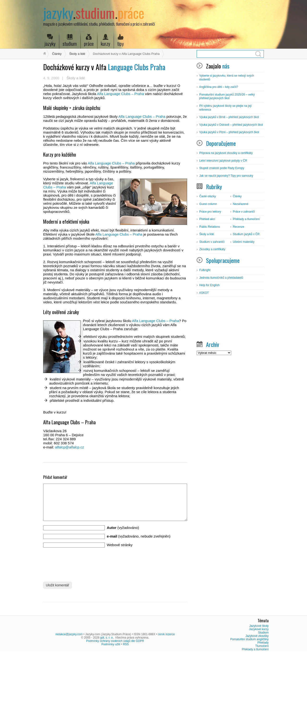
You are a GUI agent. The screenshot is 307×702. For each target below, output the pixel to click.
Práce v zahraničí (244, 211)
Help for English (209, 285)
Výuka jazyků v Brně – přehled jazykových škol (229, 117)
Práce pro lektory (210, 211)
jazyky (49, 40)
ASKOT (204, 292)
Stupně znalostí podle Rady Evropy (221, 168)
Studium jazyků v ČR (246, 234)
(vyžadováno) (123, 535)
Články (57, 54)
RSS (126, 691)
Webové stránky (119, 552)
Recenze (238, 226)
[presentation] (79, 570)
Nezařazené (240, 204)
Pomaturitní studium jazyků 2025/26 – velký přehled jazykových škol (227, 96)
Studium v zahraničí (211, 241)
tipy (120, 40)
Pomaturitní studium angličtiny (249, 686)
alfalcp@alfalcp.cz (69, 447)
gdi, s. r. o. (106, 684)
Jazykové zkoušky (257, 683)
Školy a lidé (77, 54)
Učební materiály (243, 241)
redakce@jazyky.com (69, 681)
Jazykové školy (259, 672)
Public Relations (209, 226)
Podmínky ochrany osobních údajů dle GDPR (115, 688)
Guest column (208, 204)
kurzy (105, 40)
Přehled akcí (207, 219)
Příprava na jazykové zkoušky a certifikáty (226, 153)
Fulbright (205, 270)
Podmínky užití (110, 691)
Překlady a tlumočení (246, 219)
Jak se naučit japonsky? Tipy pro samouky (226, 175)
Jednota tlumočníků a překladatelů (221, 277)
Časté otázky (207, 196)
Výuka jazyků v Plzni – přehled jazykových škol (229, 132)
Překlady (263, 689)
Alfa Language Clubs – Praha (120, 94)
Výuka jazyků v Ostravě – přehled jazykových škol (231, 124)
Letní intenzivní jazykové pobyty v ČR (223, 160)
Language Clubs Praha (104, 67)
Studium (263, 679)
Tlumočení (262, 693)
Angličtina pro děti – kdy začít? (218, 87)
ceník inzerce (166, 681)
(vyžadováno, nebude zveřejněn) (138, 543)
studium (70, 40)
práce (89, 40)
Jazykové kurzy (259, 676)
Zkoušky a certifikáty (212, 249)
